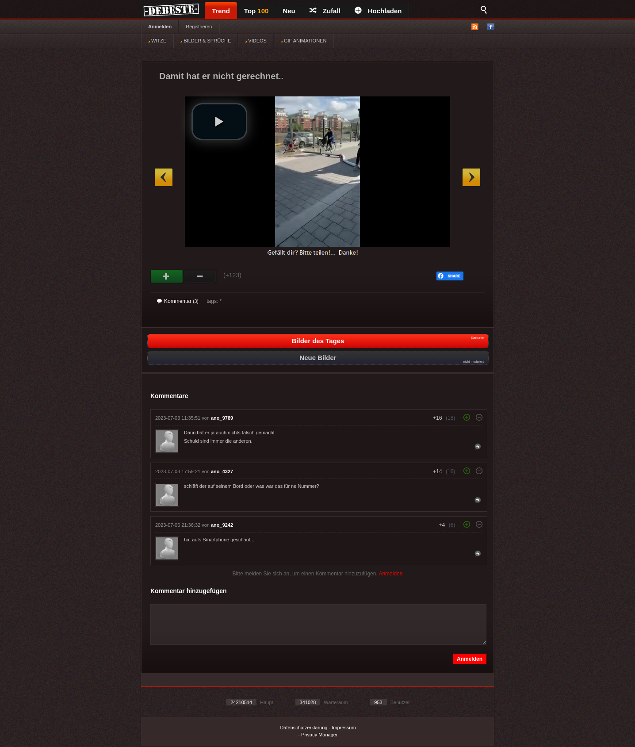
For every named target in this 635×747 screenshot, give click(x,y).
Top (256, 11)
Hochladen (378, 11)
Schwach (200, 276)
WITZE (157, 40)
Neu (289, 11)
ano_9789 (222, 418)
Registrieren (199, 26)
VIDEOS (256, 40)
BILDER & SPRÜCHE (205, 40)
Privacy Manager (319, 734)
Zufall (325, 11)
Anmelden (160, 26)
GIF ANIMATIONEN (303, 40)
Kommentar (178, 301)
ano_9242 (222, 525)
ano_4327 (222, 471)
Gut (167, 276)
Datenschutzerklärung (303, 727)
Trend (221, 11)
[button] (219, 121)
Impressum (344, 727)
